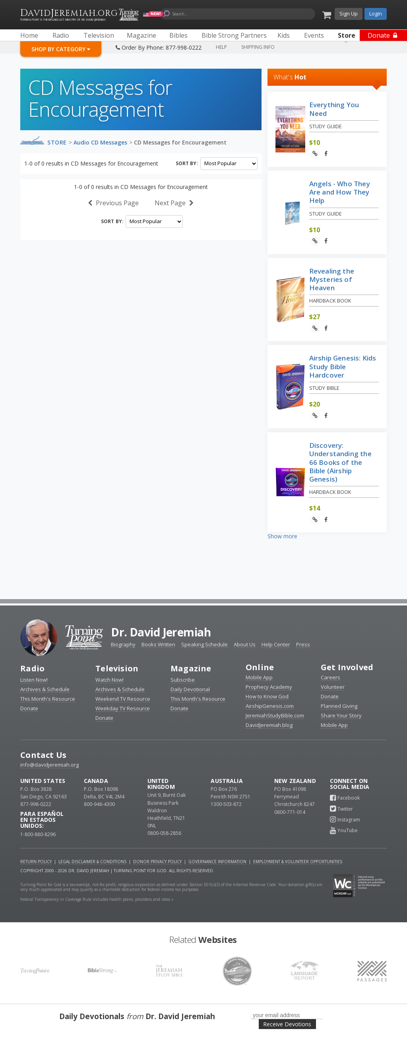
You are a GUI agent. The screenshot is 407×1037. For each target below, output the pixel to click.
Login (375, 13)
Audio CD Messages (100, 142)
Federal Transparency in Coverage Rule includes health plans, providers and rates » (97, 899)
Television (116, 668)
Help (221, 47)
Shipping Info (258, 47)
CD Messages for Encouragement (180, 142)
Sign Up (348, 13)
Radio (32, 668)
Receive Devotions (287, 1024)
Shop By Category (60, 49)
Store (57, 142)
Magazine (191, 668)
